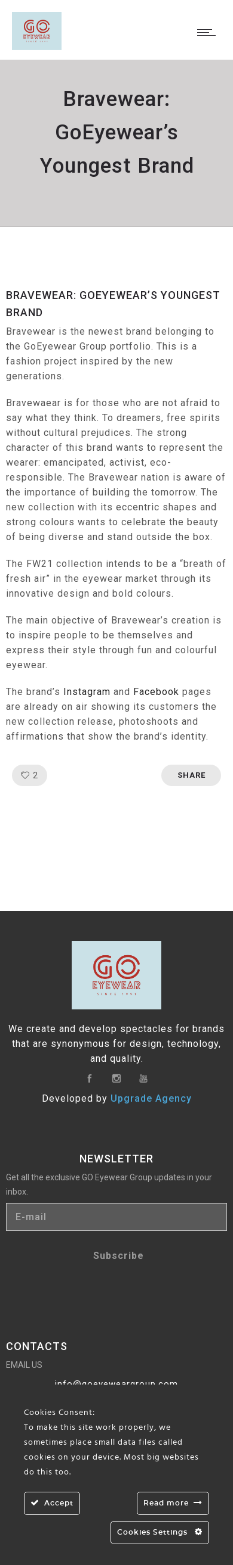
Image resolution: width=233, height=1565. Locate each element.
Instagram (87, 691)
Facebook (156, 691)
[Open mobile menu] (209, 32)
